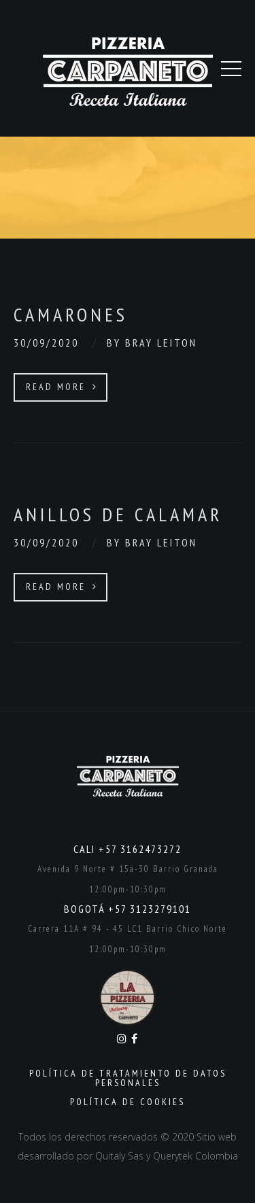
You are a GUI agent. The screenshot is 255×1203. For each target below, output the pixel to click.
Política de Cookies (127, 1102)
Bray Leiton (161, 342)
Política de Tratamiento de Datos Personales (127, 1078)
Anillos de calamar (118, 514)
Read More (62, 387)
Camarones (71, 314)
